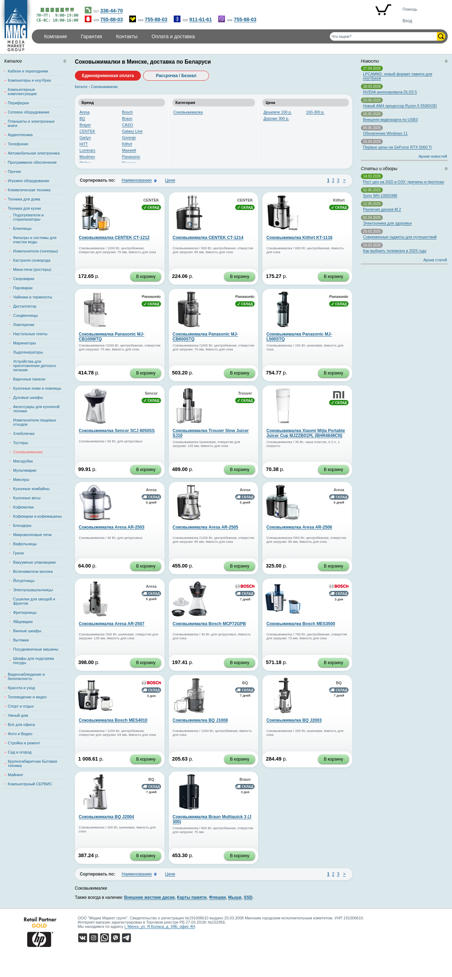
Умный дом (18, 715)
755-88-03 (111, 19)
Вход (407, 20)
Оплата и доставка (173, 36)
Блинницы (22, 228)
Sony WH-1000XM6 (380, 195)
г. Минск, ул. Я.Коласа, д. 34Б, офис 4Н (159, 926)
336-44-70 (111, 10)
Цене (170, 180)
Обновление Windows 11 (385, 133)
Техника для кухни (24, 208)
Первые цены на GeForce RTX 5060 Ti (397, 147)
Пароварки (22, 288)
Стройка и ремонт (24, 743)
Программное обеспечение (32, 162)
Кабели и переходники (28, 71)
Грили (18, 553)
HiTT (83, 144)
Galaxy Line (132, 131)
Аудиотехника (20, 135)
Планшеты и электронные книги (31, 123)
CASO (127, 125)
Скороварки (23, 279)
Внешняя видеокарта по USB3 (390, 119)
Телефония (18, 144)
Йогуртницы (24, 580)
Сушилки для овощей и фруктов (34, 601)
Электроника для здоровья (387, 223)
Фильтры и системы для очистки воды (34, 239)
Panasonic (131, 157)
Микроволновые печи (32, 535)
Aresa (84, 112)
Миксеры (21, 479)
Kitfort (127, 144)
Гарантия (91, 36)
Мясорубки (23, 461)
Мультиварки (24, 470)
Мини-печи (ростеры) (32, 269)
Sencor (151, 393)
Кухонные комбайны (31, 489)
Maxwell (129, 150)
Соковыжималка (188, 112)
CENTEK (87, 131)
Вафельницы (25, 544)
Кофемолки (23, 507)
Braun (127, 118)
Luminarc (87, 150)
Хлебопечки (24, 433)
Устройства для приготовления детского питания (34, 365)
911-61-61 (200, 19)
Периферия (18, 103)
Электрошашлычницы (33, 590)
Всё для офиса (21, 724)
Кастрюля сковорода (31, 260)
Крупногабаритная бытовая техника (32, 763)
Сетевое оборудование (28, 112)
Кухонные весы (27, 498)
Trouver (245, 393)
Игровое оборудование (28, 181)
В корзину (145, 276)
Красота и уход (21, 688)
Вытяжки (21, 640)
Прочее (14, 171)
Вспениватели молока (33, 571)
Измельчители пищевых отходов (34, 422)
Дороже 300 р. (276, 118)
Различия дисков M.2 (382, 209)
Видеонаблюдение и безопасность (26, 676)
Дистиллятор (24, 306)
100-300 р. (315, 112)
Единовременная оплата (108, 75)
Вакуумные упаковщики (34, 562)
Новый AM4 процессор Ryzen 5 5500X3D (400, 106)
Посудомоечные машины (35, 649)
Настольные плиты (30, 334)
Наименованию (136, 180)
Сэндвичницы (25, 315)
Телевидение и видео (27, 697)
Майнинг (15, 775)
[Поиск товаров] (383, 36)
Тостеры (20, 443)
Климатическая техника (29, 190)
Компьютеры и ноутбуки (29, 80)
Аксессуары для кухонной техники (36, 409)
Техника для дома (24, 199)
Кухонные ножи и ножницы (37, 388)
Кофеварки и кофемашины (37, 516)
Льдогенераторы (28, 352)
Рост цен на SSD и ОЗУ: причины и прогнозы (403, 182)
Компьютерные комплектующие (22, 91)
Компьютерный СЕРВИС (30, 784)
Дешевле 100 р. (277, 112)
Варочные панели (29, 379)
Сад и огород (19, 752)
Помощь (410, 9)
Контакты (126, 36)
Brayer (85, 125)
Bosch (127, 112)
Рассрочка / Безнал (176, 75)
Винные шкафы (27, 631)
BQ (82, 118)
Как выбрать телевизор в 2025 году (395, 251)
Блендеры (22, 525)
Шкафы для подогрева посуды (33, 660)
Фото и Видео (20, 734)
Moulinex (87, 157)
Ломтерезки (23, 324)
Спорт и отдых (21, 706)
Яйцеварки (22, 622)
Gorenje (129, 137)
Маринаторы (24, 343)
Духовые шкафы (28, 397)
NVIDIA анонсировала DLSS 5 (390, 92)
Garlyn (85, 137)
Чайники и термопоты (32, 297)
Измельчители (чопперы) (35, 251)
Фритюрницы (24, 612)
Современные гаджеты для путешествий (399, 237)
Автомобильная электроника (34, 153)
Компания (55, 36)
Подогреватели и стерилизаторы (28, 217)
